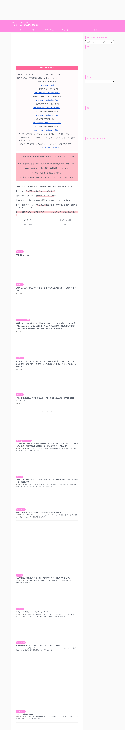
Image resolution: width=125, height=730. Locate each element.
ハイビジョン (66, 368)
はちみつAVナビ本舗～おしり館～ (46, 114)
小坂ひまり (56, 370)
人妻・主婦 (58, 391)
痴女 (65, 415)
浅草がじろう (66, 370)
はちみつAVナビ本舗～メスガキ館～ (46, 107)
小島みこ (74, 488)
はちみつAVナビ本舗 (46, 85)
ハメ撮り (59, 468)
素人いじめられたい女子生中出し (62, 372)
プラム (72, 368)
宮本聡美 (58, 514)
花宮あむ (65, 570)
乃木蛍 (55, 412)
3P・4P (57, 368)
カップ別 (18, 30)
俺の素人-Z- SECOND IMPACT (63, 637)
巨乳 (61, 370)
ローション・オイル (51, 605)
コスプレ (66, 486)
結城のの (60, 570)
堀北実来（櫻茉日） (66, 488)
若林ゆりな (73, 393)
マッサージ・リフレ (72, 603)
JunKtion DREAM (58, 486)
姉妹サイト (97, 30)
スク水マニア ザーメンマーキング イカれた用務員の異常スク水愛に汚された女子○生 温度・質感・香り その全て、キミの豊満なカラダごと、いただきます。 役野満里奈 (60, 307)
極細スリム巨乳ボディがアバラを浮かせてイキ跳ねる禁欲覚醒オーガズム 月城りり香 (61, 254)
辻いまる (73, 514)
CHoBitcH (58, 411)
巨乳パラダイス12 (52, 229)
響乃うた (57, 490)
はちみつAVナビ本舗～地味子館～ (46, 100)
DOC (67, 484)
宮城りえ (53, 514)
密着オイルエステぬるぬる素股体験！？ (61, 607)
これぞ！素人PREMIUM (69, 466)
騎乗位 (68, 415)
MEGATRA (72, 566)
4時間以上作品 (61, 484)
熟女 (55, 470)
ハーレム (81, 30)
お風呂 (60, 635)
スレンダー (72, 486)
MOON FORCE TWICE (52, 512)
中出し (52, 391)
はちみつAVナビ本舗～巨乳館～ (26, 25)
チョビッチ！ (68, 411)
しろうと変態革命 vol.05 (55, 564)
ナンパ (64, 635)
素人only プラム (65, 393)
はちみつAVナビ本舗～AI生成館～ (46, 128)
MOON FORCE (73, 510)
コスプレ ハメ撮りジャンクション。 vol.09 (61, 481)
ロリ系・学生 (34, 30)
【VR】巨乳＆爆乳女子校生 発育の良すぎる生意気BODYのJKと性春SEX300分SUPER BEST (61, 328)
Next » (58, 710)
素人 (72, 370)
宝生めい (51, 393)
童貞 (72, 637)
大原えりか (69, 568)
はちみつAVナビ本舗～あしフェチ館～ (47, 121)
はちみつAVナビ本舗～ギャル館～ (46, 92)
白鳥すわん (51, 570)
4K (56, 484)
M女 (61, 368)
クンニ (63, 411)
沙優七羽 (51, 490)
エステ (57, 603)
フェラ (51, 412)
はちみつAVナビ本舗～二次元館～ (46, 145)
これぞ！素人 (58, 466)
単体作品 (50, 370)
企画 (53, 637)
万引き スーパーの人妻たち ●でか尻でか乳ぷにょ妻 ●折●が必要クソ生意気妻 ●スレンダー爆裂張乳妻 (62, 384)
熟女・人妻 (65, 30)
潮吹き (51, 470)
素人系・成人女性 (50, 30)
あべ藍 (60, 389)
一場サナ (74, 512)
